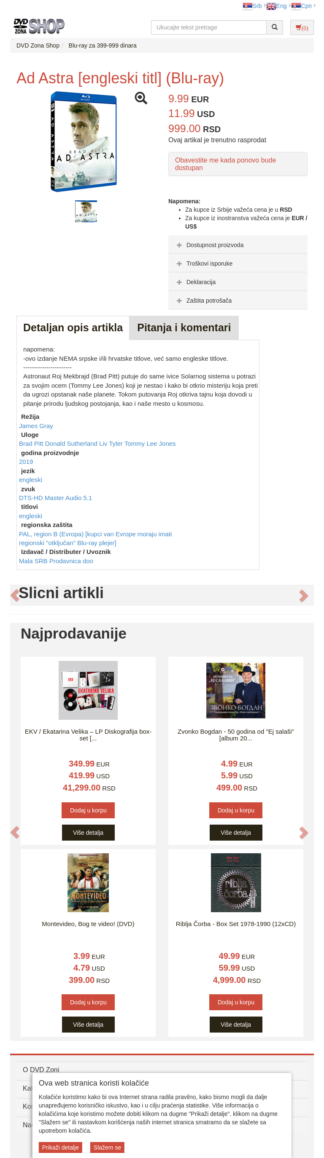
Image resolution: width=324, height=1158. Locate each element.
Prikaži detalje (60, 1147)
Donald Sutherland (72, 443)
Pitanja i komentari (184, 327)
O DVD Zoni (41, 1069)
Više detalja (88, 832)
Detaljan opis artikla (73, 327)
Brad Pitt (32, 443)
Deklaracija (195, 282)
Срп (301, 6)
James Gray (36, 425)
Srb (252, 6)
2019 (26, 461)
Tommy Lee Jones (150, 443)
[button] (14, 595)
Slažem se (107, 1147)
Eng (276, 6)
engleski (30, 479)
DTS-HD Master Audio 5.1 (55, 497)
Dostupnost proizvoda (209, 245)
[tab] (238, 244)
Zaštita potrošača (203, 300)
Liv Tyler (111, 443)
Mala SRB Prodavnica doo (56, 560)
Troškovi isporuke (203, 263)
